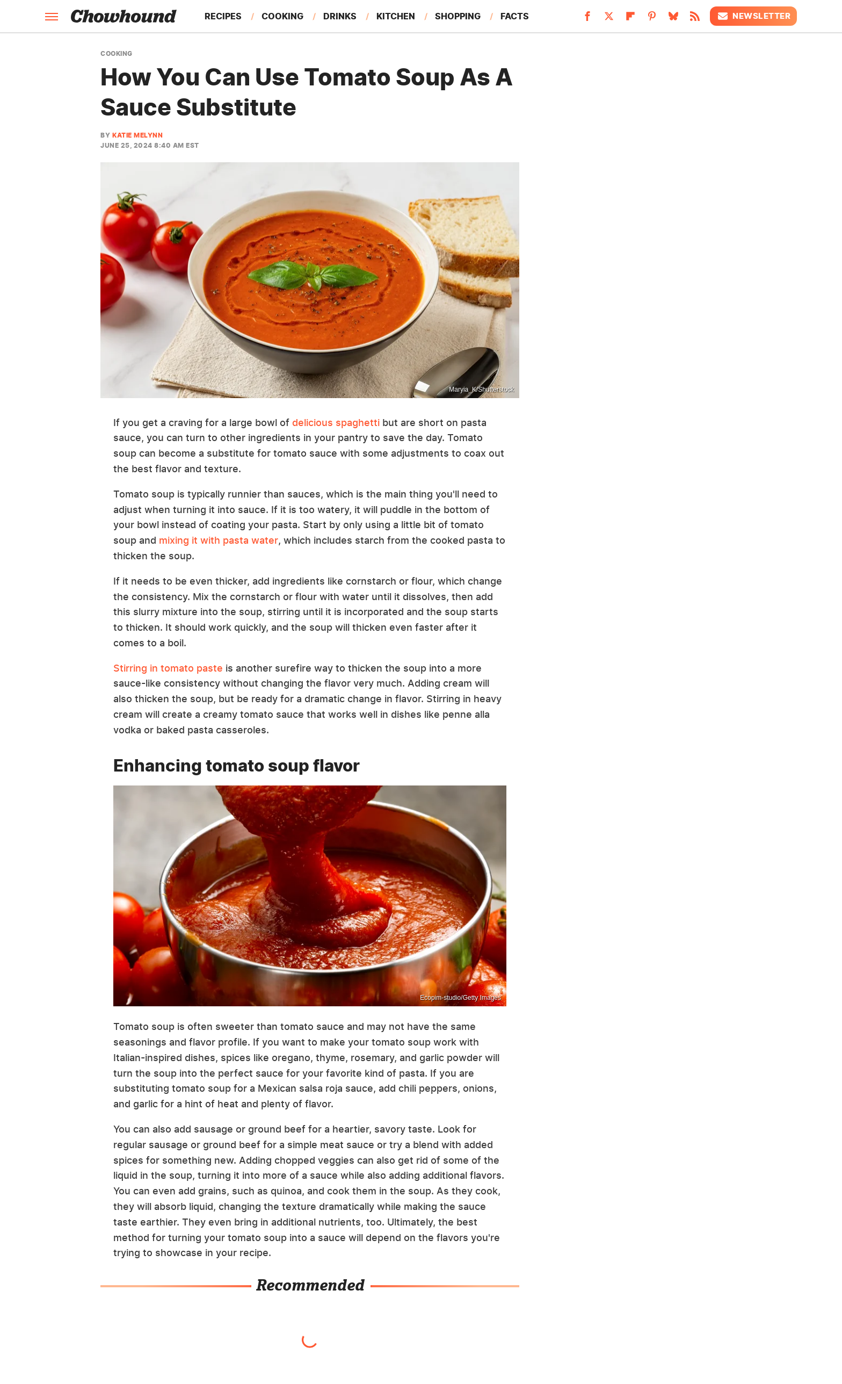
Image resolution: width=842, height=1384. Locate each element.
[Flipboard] (630, 19)
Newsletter (753, 16)
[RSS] (694, 19)
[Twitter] (609, 19)
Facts (514, 16)
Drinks (340, 16)
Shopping (458, 16)
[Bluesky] (673, 19)
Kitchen (395, 16)
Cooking (282, 16)
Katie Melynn (137, 135)
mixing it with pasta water (218, 540)
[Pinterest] (651, 19)
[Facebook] (587, 19)
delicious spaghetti (336, 422)
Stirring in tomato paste (168, 668)
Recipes (223, 16)
